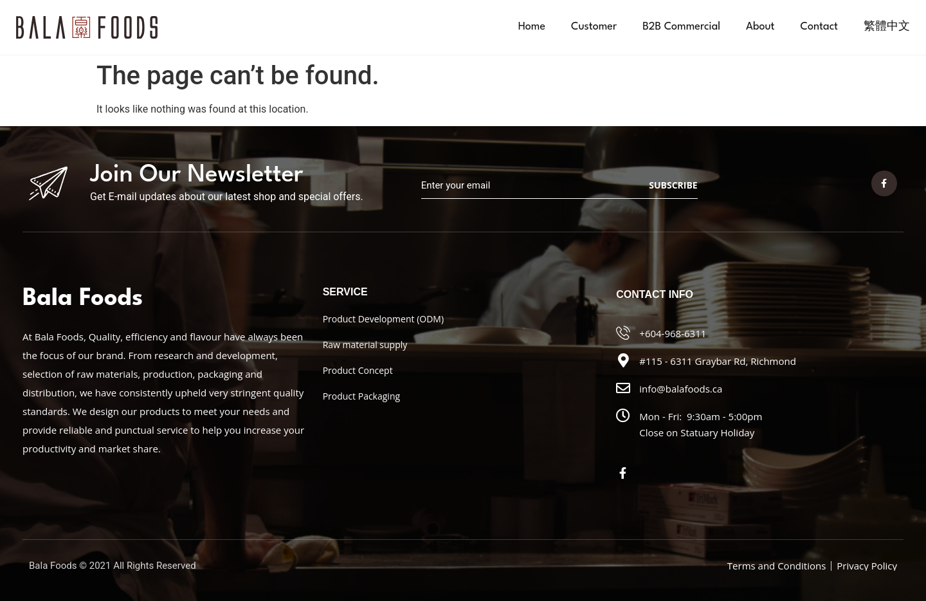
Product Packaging (361, 396)
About (760, 26)
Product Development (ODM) (383, 319)
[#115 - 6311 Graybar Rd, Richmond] (623, 360)
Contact (819, 26)
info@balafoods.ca (680, 388)
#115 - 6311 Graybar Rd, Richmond (717, 361)
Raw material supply (365, 344)
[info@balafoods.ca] (623, 388)
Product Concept (358, 370)
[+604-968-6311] (623, 333)
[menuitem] (887, 27)
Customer (594, 26)
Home (531, 26)
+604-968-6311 (672, 333)
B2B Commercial (681, 26)
